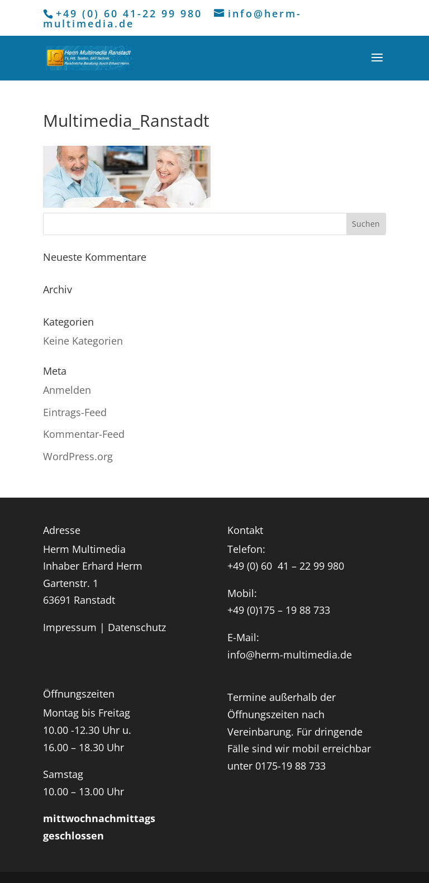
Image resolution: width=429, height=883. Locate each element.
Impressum (70, 627)
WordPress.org (78, 456)
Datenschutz (137, 627)
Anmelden (67, 390)
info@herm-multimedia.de (289, 654)
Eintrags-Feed (75, 412)
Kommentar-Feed (84, 434)
